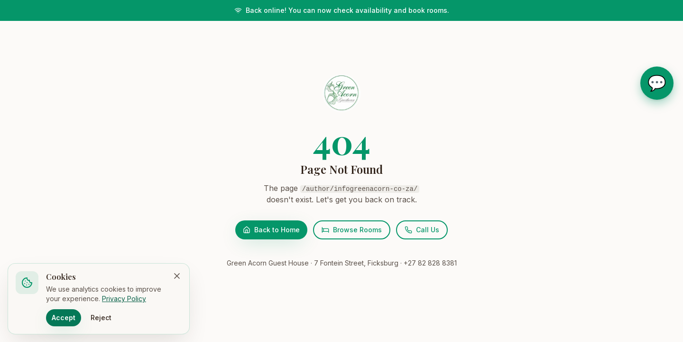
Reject (101, 318)
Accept (63, 318)
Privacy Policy (124, 298)
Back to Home (271, 230)
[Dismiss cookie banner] (177, 276)
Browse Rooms (352, 230)
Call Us (422, 230)
